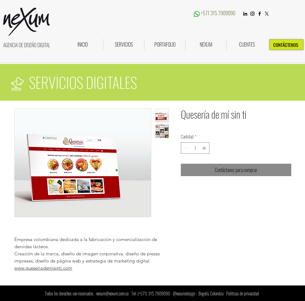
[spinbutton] (195, 148)
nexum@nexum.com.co (112, 293)
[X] (267, 13)
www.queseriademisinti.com (43, 268)
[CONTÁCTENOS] (286, 44)
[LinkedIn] (245, 13)
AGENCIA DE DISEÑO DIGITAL (26, 45)
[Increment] (205, 148)
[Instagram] (252, 13)
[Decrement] (186, 148)
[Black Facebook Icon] (259, 13)
